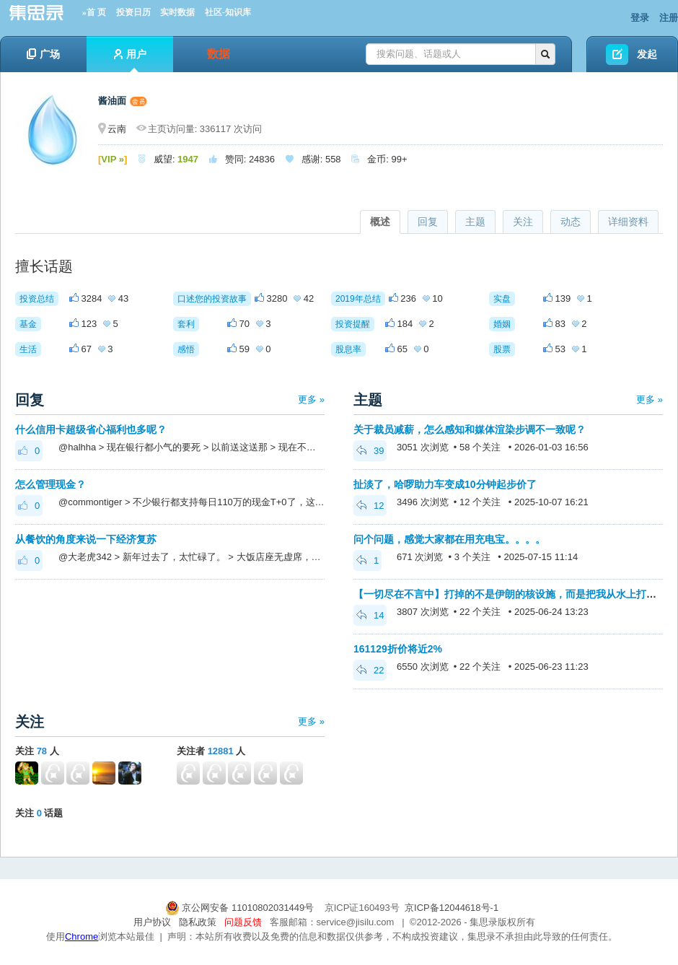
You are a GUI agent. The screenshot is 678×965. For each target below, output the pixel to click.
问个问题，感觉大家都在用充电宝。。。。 (449, 539)
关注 (523, 221)
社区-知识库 (228, 12)
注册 (668, 17)
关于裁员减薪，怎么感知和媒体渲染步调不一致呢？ (469, 429)
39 (370, 450)
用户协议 (152, 922)
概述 (380, 221)
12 (370, 505)
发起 (647, 54)
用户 (130, 60)
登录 (639, 17)
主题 (475, 221)
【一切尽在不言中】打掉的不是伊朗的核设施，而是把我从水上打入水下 (515, 594)
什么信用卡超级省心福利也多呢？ (91, 429)
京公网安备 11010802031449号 (241, 907)
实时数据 (177, 12)
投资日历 (133, 12)
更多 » (311, 399)
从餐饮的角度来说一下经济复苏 (86, 539)
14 (370, 615)
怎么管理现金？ (50, 484)
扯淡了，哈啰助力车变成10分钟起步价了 (445, 484)
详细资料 (628, 221)
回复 (428, 221)
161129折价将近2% (397, 649)
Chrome (81, 936)
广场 (43, 54)
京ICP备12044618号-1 (451, 907)
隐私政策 (197, 922)
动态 (570, 221)
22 (370, 670)
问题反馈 (243, 922)
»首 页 (94, 12)
